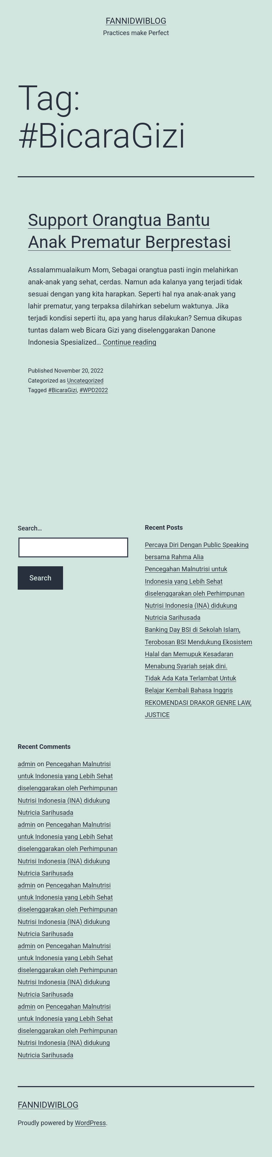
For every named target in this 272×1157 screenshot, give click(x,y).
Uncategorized (85, 380)
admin (26, 764)
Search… (30, 528)
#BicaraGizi (62, 390)
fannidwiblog (136, 21)
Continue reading (129, 342)
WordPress (90, 1123)
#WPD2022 (93, 390)
